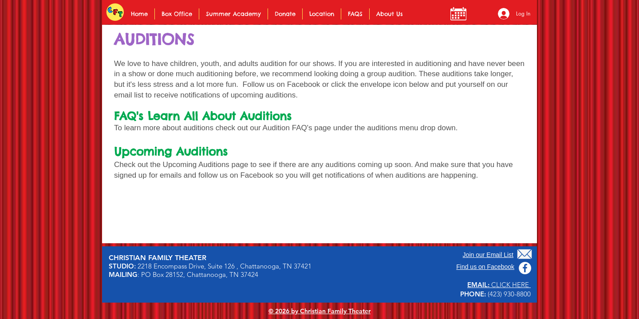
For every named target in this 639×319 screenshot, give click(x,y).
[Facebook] (525, 268)
